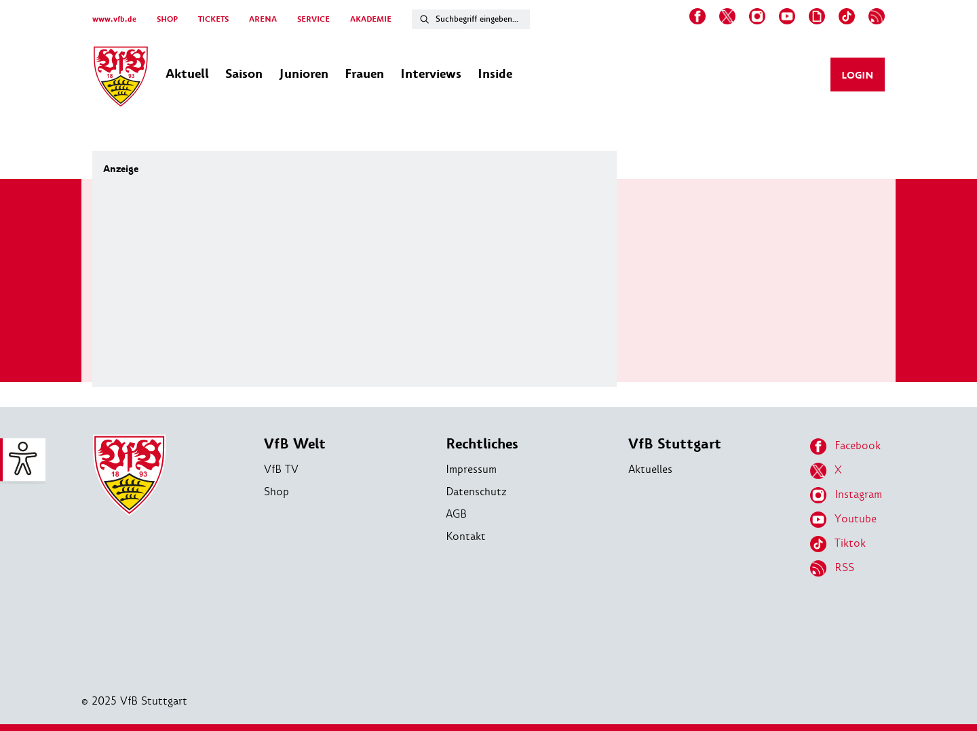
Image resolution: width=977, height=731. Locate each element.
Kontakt (466, 536)
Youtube (843, 519)
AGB (456, 514)
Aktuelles (650, 469)
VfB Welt (295, 444)
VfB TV (281, 469)
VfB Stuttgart (674, 444)
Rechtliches (482, 444)
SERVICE (313, 19)
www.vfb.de (114, 19)
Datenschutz (476, 491)
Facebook (845, 446)
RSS (832, 568)
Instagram (846, 495)
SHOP (167, 19)
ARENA (263, 19)
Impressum (471, 469)
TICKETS (213, 19)
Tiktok (838, 544)
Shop (276, 491)
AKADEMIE (370, 19)
